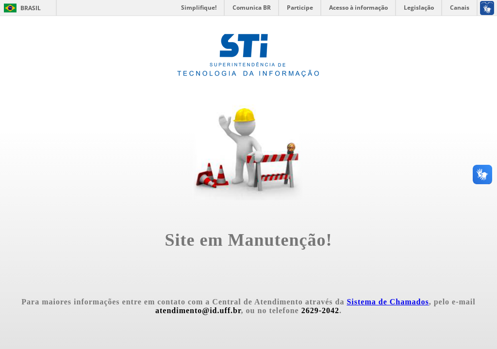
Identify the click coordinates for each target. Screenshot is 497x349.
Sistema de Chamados (388, 302)
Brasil (30, 8)
